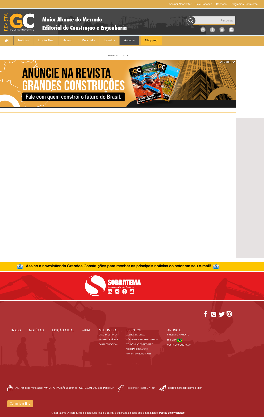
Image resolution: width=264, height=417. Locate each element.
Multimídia (88, 40)
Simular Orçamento (178, 335)
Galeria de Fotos (108, 335)
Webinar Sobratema (137, 349)
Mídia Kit (172, 340)
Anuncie (129, 40)
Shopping (151, 40)
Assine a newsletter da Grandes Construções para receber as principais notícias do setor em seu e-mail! (118, 266)
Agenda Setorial (135, 335)
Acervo (67, 40)
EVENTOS (133, 330)
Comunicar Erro (20, 403)
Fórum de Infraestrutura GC (142, 340)
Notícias (23, 40)
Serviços (221, 4)
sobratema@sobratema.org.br (185, 388)
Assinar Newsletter (180, 4)
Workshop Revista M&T (138, 354)
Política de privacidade (172, 413)
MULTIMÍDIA (108, 330)
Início (16, 330)
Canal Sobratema (108, 344)
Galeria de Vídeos (108, 340)
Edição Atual (46, 40)
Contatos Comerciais (179, 345)
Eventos (109, 40)
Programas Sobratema (244, 4)
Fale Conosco (204, 4)
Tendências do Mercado (139, 344)
